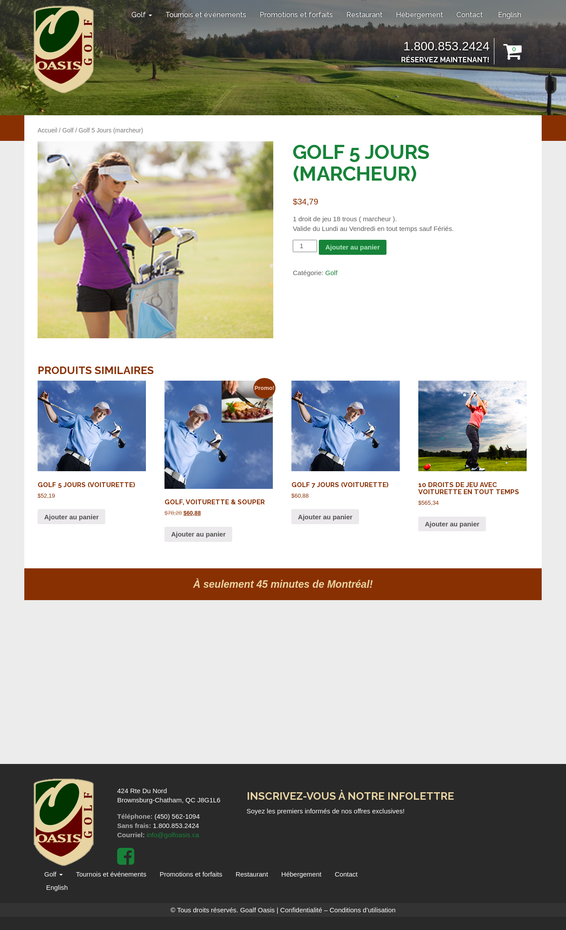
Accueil (47, 130)
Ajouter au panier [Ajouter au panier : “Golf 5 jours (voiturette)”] (71, 517)
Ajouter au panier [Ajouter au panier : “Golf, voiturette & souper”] (198, 534)
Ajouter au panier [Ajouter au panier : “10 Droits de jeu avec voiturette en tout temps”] (452, 524)
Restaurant (364, 15)
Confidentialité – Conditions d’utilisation (338, 910)
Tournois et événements (205, 15)
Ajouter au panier (352, 247)
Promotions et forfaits (296, 15)
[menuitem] (509, 15)
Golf (141, 15)
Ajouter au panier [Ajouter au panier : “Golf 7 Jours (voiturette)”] (325, 517)
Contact (469, 15)
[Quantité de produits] (305, 246)
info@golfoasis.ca (173, 835)
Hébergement (419, 15)
